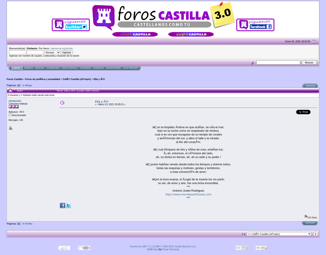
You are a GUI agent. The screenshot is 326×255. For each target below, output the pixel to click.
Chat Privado (130, 68)
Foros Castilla (15, 79)
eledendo (15, 101)
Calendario (53, 68)
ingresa (54, 48)
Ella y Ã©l (99, 79)
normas (28, 68)
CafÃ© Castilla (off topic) (77, 79)
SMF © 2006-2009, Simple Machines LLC (175, 246)
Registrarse (113, 68)
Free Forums (171, 249)
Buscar (40, 68)
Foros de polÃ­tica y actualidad (42, 79)
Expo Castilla (70, 68)
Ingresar (98, 68)
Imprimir (310, 86)
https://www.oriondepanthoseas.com (188, 194)
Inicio (17, 68)
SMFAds (152, 249)
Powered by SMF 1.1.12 (141, 246)
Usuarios (85, 68)
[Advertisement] (87, 72)
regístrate (67, 48)
